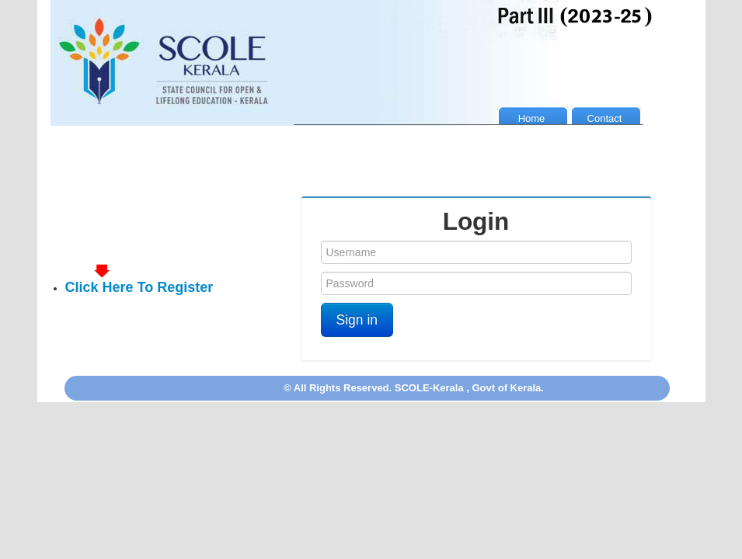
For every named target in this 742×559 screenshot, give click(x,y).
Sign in (357, 320)
